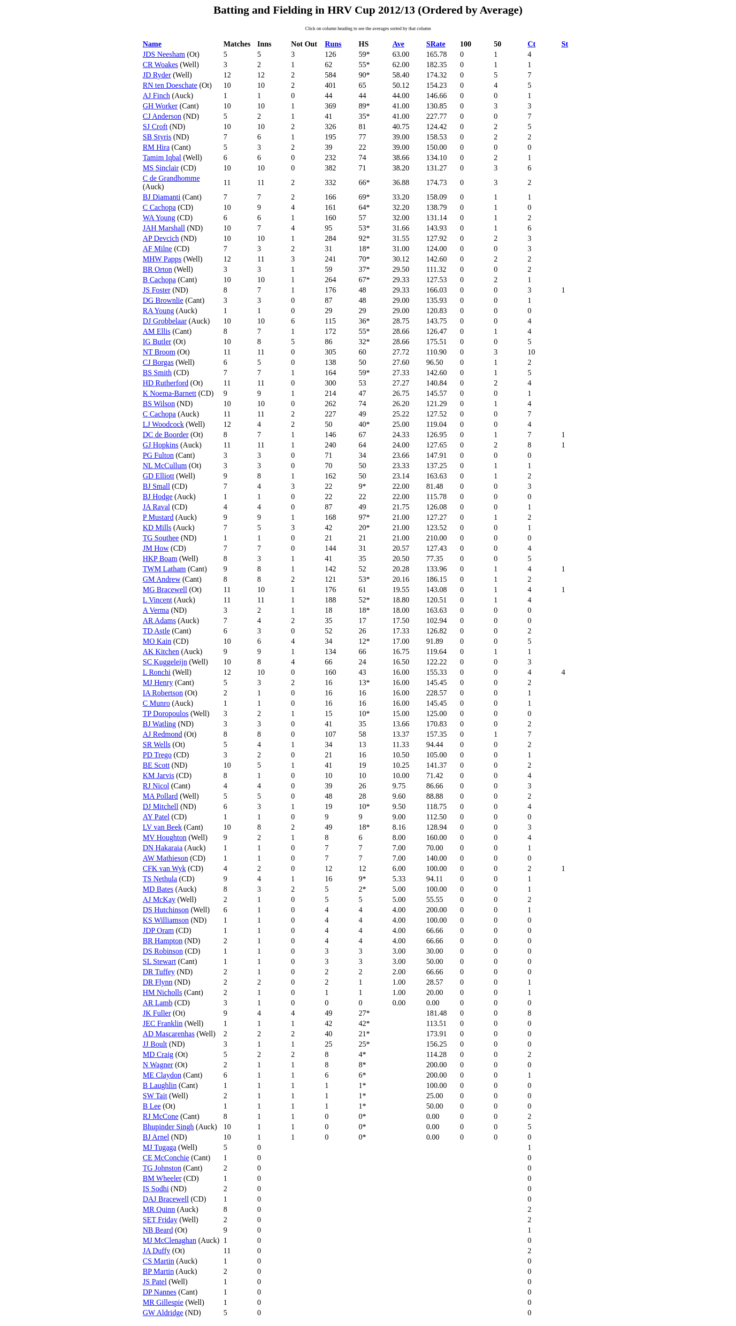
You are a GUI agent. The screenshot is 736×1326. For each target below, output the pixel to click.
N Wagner (158, 1065)
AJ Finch (156, 96)
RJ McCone (160, 1116)
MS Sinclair (161, 168)
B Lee (152, 1106)
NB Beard (158, 1230)
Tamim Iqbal (162, 158)
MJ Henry (158, 682)
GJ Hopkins (160, 445)
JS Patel (155, 1282)
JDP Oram (158, 930)
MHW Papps (162, 259)
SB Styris (157, 137)
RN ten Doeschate (170, 85)
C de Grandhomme (171, 178)
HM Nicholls (162, 992)
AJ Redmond (162, 734)
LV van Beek (162, 827)
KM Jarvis (158, 775)
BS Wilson (159, 404)
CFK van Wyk (164, 868)
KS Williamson (166, 920)
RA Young (158, 311)
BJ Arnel (156, 1137)
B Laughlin (159, 1085)
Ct (532, 44)
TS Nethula (160, 879)
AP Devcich (161, 238)
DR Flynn (158, 982)
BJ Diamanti (161, 197)
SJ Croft (155, 127)
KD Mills (157, 528)
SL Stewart (159, 961)
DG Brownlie (163, 300)
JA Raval (156, 507)
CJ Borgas (158, 362)
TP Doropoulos (166, 713)
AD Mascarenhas (169, 1034)
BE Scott (156, 765)
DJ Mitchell (160, 806)
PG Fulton (158, 455)
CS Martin (158, 1261)
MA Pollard (160, 796)
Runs (333, 44)
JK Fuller (157, 1013)
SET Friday (160, 1220)
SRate (435, 44)
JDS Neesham (164, 54)
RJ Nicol (156, 786)
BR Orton (157, 269)
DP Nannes (159, 1292)
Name (152, 44)
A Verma (156, 610)
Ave (398, 44)
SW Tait (155, 1096)
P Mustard (158, 517)
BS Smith (157, 373)
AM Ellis (156, 331)
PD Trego (157, 755)
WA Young (159, 218)
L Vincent (157, 600)
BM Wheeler (162, 1178)
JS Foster (156, 290)
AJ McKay (159, 899)
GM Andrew (161, 579)
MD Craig (158, 1054)
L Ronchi (156, 672)
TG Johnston (162, 1168)
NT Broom (159, 352)
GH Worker (160, 106)
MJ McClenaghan (169, 1240)
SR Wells (156, 744)
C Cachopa (159, 207)
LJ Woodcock (163, 424)
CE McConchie (166, 1158)
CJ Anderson (162, 116)
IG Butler (157, 342)
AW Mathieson (165, 858)
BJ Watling (159, 724)
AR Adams (159, 620)
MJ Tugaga (159, 1147)
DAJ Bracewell (166, 1199)
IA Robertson (163, 693)
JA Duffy (156, 1251)
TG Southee (161, 538)
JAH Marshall (164, 228)
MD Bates (158, 889)
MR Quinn (159, 1209)
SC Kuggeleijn (165, 662)
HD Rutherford (165, 383)
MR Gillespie (163, 1302)
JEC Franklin (163, 1023)
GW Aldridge (163, 1313)
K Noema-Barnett (169, 393)
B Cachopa (159, 280)
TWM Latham (164, 569)
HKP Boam (160, 559)
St (564, 44)
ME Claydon (162, 1075)
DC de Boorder (166, 435)
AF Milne (157, 249)
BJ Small (156, 486)
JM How (156, 548)
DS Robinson (163, 951)
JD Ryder (157, 75)
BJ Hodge (158, 497)
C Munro (156, 703)
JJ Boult (155, 1044)
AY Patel (156, 817)
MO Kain (157, 641)
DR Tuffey (159, 972)
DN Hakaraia (163, 848)
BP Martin (158, 1271)
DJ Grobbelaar (165, 321)
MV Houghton (165, 837)
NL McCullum (165, 466)
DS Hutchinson (166, 910)
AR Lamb (158, 1003)
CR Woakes (160, 65)
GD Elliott (158, 476)
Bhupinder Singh (168, 1127)
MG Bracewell (165, 590)
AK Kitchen (161, 651)
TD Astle (156, 631)
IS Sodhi (156, 1189)
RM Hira (156, 147)
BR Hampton (163, 941)
